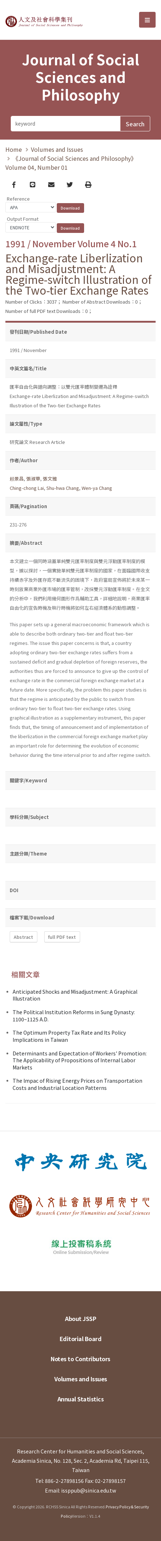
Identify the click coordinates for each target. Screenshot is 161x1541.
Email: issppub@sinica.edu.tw (80, 1490)
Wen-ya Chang (97, 487)
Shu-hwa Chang (62, 487)
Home (13, 149)
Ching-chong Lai (27, 487)
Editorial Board (81, 1338)
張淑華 (33, 478)
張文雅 (50, 478)
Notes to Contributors (80, 1358)
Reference (18, 198)
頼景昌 (17, 478)
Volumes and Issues (57, 149)
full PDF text (62, 936)
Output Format (22, 218)
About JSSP (80, 1318)
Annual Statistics (81, 1399)
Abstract (23, 936)
